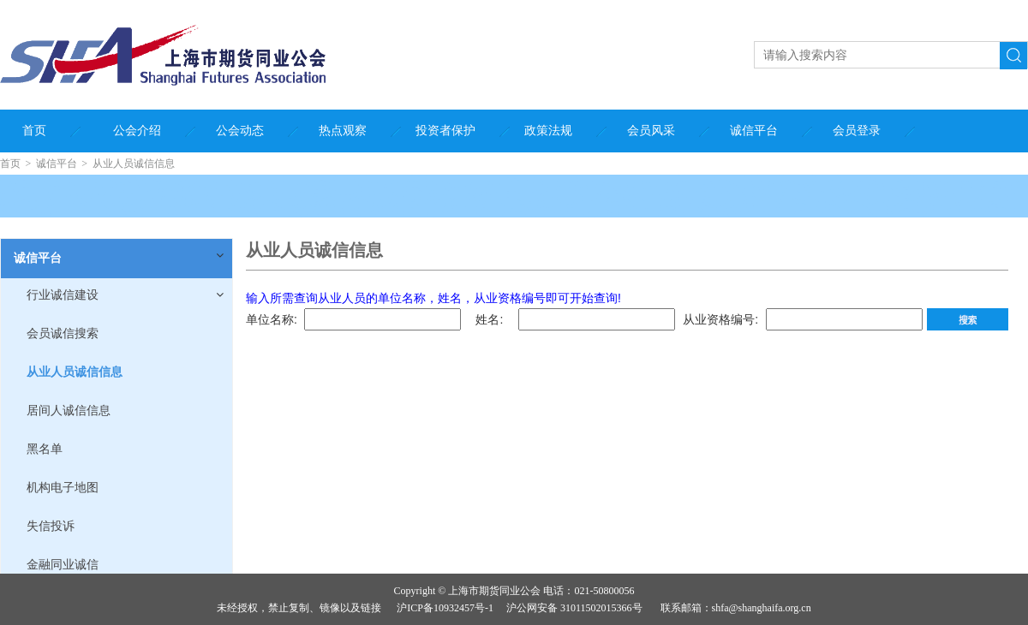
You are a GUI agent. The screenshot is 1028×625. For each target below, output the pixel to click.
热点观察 (343, 130)
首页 (34, 130)
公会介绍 (137, 130)
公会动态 (240, 130)
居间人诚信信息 (69, 410)
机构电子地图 (63, 487)
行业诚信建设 (63, 295)
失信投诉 (51, 526)
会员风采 (651, 130)
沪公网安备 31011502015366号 (574, 608)
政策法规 (548, 130)
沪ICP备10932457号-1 (445, 608)
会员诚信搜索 (63, 333)
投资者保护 (445, 130)
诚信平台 (754, 130)
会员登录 (857, 130)
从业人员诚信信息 (134, 164)
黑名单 (45, 449)
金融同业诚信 (63, 564)
